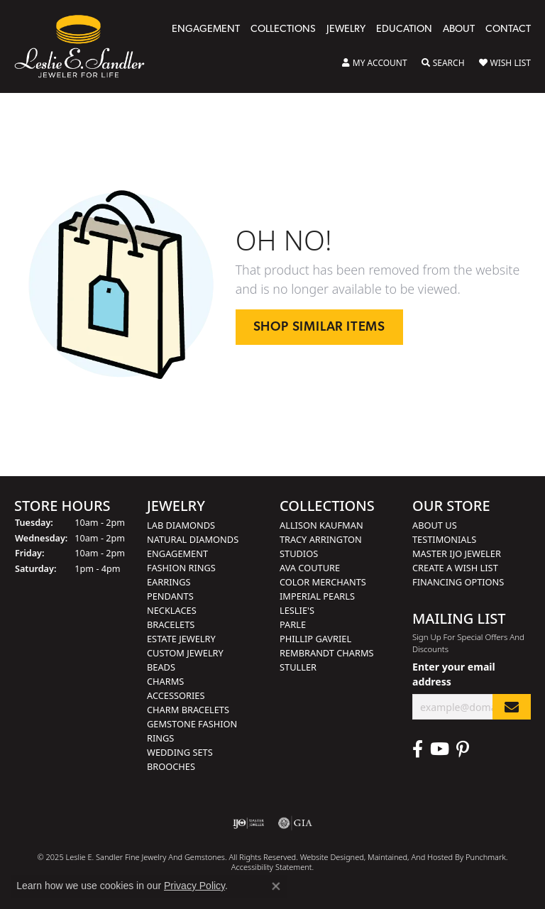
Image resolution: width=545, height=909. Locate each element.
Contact (508, 29)
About (459, 29)
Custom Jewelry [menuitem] (185, 652)
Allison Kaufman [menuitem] (321, 525)
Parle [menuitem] (293, 624)
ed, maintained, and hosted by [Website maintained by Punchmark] (410, 857)
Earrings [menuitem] (169, 581)
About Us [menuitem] (434, 525)
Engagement (206, 29)
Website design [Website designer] (327, 857)
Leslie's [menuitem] (297, 610)
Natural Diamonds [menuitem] (192, 539)
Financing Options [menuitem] (458, 581)
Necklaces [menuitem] (172, 610)
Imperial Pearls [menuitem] (317, 596)
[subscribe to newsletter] (511, 706)
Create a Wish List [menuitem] (455, 567)
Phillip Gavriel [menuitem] (315, 638)
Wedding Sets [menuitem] (180, 752)
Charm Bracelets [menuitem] (188, 709)
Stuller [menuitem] (298, 667)
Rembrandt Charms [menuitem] (327, 652)
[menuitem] (249, 823)
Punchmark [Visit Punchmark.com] (486, 857)
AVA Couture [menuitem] (310, 567)
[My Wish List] (505, 63)
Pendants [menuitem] (170, 596)
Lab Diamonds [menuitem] (181, 525)
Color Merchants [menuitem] (323, 581)
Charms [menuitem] (165, 681)
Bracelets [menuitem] (170, 624)
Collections (283, 29)
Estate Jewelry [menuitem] (181, 638)
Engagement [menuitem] (177, 553)
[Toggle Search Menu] (443, 63)
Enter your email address (453, 674)
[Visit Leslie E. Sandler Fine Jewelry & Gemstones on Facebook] (417, 749)
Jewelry (345, 29)
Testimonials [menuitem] (444, 539)
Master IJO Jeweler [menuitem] (456, 553)
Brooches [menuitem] (171, 766)
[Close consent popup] (276, 886)
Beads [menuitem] (161, 667)
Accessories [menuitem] (175, 695)
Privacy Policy (194, 885)
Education (404, 29)
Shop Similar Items (319, 327)
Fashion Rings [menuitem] (181, 567)
